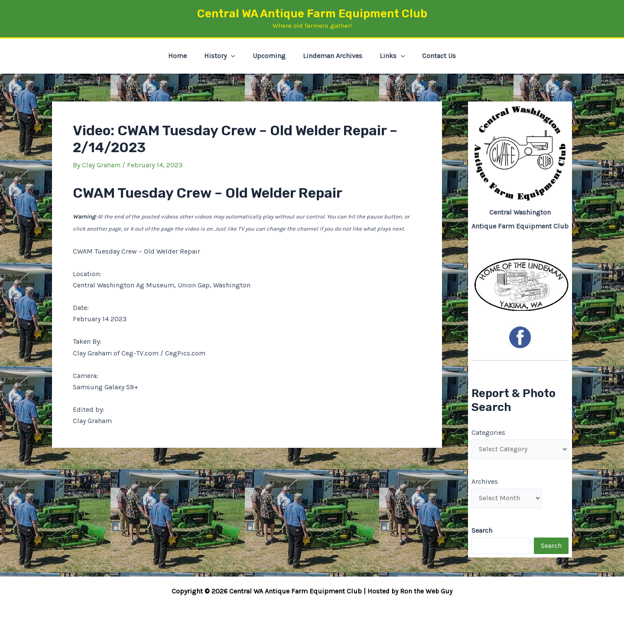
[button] (236, 56)
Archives (484, 482)
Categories (488, 432)
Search (551, 547)
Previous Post (78, 467)
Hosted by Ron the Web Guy (410, 591)
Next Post (421, 467)
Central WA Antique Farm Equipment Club (312, 13)
